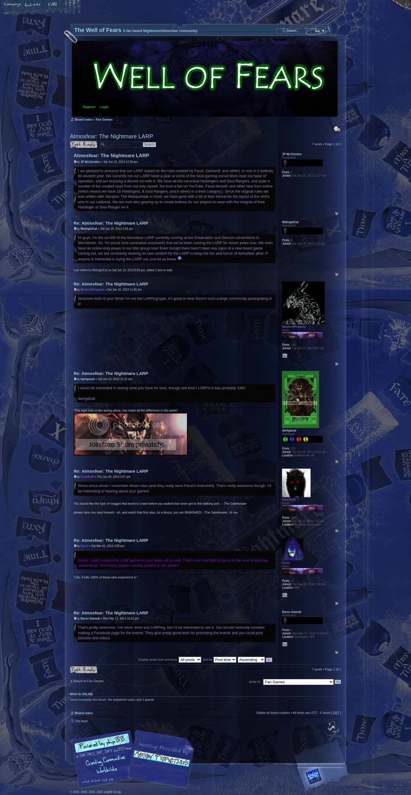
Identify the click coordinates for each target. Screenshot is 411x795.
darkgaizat (87, 379)
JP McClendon (90, 161)
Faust (84, 546)
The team (81, 721)
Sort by (219, 659)
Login (104, 107)
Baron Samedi (90, 618)
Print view (337, 128)
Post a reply (83, 144)
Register (89, 107)
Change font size (33, 4)
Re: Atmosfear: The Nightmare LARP (111, 223)
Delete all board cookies (273, 712)
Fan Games (104, 119)
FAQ (53, 4)
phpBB (134, 759)
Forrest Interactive (324, 779)
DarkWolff (87, 476)
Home (13, 4)
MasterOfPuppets (92, 289)
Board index (205, 79)
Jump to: (255, 681)
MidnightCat (88, 228)
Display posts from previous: (169, 659)
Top (336, 213)
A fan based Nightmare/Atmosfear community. (159, 763)
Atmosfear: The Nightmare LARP (111, 136)
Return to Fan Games (88, 681)
